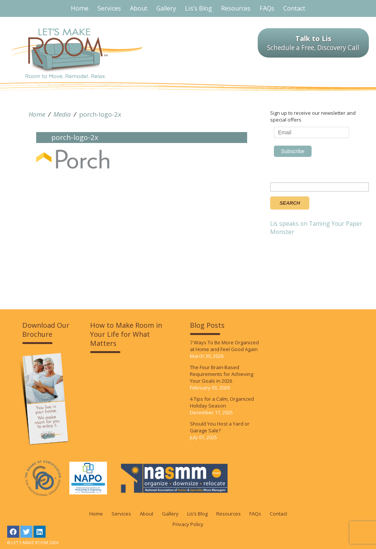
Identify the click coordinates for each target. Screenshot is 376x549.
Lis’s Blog (197, 513)
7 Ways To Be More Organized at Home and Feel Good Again (224, 346)
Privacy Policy (188, 524)
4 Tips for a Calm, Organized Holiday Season (222, 402)
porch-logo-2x (100, 114)
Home (37, 114)
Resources (228, 513)
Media (62, 114)
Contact (278, 513)
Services (121, 513)
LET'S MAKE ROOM (77, 53)
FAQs (255, 513)
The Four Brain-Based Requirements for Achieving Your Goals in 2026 (221, 374)
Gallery (170, 513)
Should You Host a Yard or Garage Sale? (219, 427)
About (146, 513)
